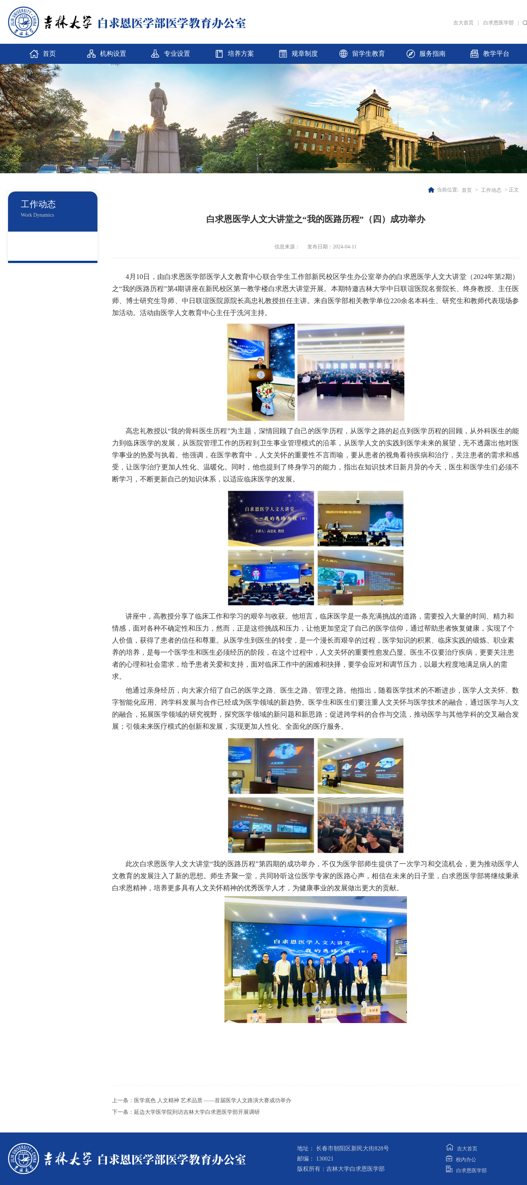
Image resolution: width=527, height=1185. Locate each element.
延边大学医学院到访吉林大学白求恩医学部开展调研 (197, 1112)
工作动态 (491, 190)
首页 (467, 190)
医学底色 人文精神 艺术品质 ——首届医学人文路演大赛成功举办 (212, 1100)
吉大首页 (463, 23)
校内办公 (461, 1159)
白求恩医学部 (498, 23)
